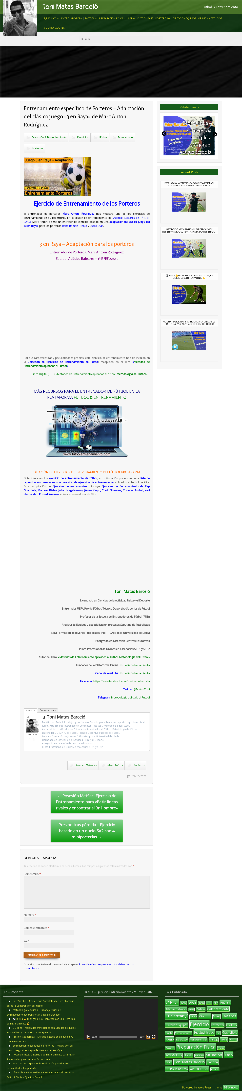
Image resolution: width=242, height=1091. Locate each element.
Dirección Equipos (184, 18)
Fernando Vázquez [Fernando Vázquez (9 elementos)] (183, 1033)
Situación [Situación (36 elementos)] (214, 1054)
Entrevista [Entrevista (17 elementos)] (217, 1025)
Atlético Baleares (86, 765)
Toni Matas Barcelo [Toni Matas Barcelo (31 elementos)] (189, 1062)
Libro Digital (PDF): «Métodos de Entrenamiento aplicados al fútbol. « (89, 374)
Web (26, 941)
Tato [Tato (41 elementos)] (229, 1054)
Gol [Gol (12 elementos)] (218, 1032)
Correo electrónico (36, 928)
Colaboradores (54, 27)
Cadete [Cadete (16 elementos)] (200, 1009)
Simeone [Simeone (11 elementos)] (199, 1055)
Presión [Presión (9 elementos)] (221, 1048)
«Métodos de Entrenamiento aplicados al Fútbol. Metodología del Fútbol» (104, 657)
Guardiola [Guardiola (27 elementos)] (229, 1032)
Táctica (89, 18)
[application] (121, 1019)
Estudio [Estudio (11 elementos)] (169, 1033)
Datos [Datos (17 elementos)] (216, 1016)
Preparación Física (111, 18)
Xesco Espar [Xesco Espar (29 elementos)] (199, 1068)
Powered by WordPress (197, 1087)
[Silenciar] (148, 1036)
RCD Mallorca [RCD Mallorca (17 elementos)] (174, 1055)
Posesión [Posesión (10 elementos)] (170, 1048)
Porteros (161, 18)
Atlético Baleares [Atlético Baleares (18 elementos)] (176, 1009)
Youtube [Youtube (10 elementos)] (215, 1069)
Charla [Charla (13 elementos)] (193, 1016)
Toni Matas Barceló (70, 6)
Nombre (30, 915)
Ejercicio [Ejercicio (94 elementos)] (199, 1024)
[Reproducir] (88, 1036)
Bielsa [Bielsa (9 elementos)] (191, 1009)
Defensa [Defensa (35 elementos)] (230, 1016)
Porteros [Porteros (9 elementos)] (233, 1040)
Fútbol (103, 137)
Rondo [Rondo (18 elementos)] (188, 1055)
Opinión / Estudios (210, 18)
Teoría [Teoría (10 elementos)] (169, 1062)
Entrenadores (70, 18)
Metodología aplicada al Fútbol (130, 697)
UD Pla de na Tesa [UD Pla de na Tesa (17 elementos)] (177, 1069)
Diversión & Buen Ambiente (49, 137)
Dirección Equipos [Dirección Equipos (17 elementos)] (177, 1025)
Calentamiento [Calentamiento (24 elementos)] (218, 1009)
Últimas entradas (48, 710)
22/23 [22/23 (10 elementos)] (201, 1003)
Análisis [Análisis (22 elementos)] (225, 1002)
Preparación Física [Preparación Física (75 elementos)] (195, 1047)
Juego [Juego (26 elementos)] (170, 1039)
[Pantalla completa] (153, 1036)
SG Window (231, 1087)
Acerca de (30, 710)
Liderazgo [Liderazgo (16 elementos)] (182, 1039)
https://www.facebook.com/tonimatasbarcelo (121, 681)
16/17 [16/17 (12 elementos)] (183, 1002)
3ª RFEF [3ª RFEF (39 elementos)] (172, 1002)
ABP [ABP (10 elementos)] (216, 1003)
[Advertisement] (121, 71)
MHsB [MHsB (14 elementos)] (223, 1039)
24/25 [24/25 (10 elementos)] (209, 1003)
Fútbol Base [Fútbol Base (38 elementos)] (204, 1032)
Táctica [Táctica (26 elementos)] (212, 1062)
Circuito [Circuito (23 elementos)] (205, 1016)
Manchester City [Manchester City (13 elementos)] (198, 1039)
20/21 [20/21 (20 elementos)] (192, 1002)
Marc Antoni (125, 137)
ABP (130, 18)
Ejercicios (50, 18)
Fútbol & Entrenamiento (134, 665)
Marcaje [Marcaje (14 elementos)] (213, 1039)
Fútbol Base (145, 18)
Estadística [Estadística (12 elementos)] (231, 1025)
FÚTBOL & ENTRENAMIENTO (100, 397)
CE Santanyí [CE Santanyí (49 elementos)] (177, 1016)
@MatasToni (142, 689)
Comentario (32, 874)
